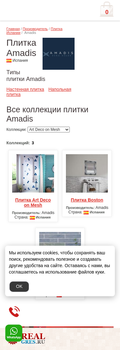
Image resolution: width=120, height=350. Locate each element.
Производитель (35, 29)
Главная (13, 29)
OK (19, 286)
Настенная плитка (25, 89)
